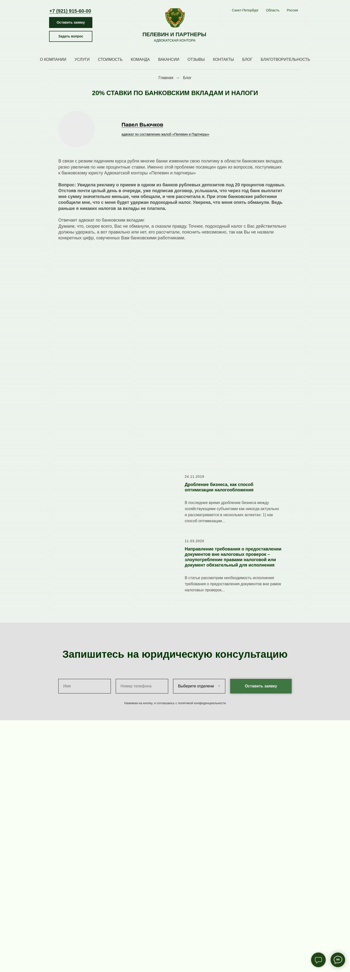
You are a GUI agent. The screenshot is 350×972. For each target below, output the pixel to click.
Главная (165, 78)
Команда (140, 59)
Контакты (223, 59)
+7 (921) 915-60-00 (70, 11)
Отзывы (196, 59)
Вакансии (168, 59)
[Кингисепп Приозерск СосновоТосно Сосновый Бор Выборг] (272, 10)
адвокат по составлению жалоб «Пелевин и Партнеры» (165, 134)
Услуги (82, 59)
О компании (53, 59)
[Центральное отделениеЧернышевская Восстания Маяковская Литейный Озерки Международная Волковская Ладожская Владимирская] (245, 10)
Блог (247, 59)
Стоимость (110, 59)
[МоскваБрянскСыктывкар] (292, 10)
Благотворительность (285, 59)
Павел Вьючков (142, 125)
